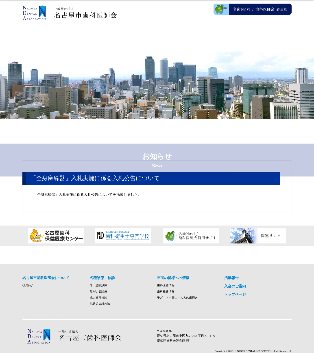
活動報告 (224, 33)
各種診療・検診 (134, 33)
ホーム (44, 33)
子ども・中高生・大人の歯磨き (177, 299)
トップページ (235, 296)
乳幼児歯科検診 (100, 305)
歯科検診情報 (165, 293)
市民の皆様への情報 (179, 33)
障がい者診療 (98, 293)
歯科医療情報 (165, 287)
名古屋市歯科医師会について (89, 33)
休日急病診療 (98, 287)
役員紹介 (28, 287)
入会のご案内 (269, 33)
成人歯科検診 (98, 299)
